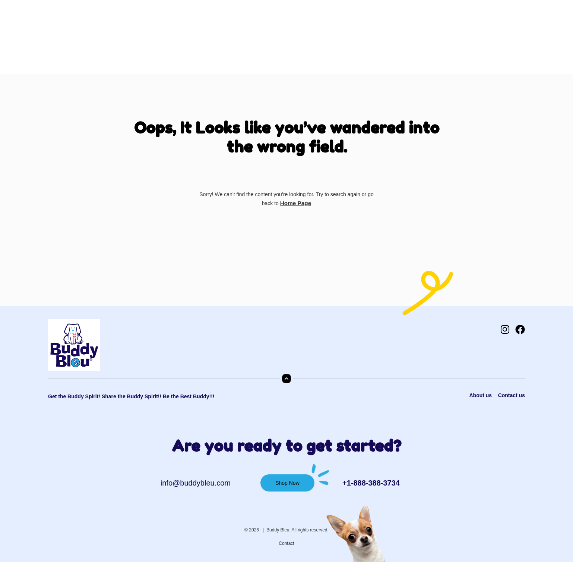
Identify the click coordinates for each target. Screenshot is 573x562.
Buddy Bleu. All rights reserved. (297, 529)
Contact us (511, 395)
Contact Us (309, 40)
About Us (180, 40)
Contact (286, 543)
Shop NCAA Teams (256, 40)
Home (147, 40)
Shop (211, 40)
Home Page (295, 203)
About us (479, 395)
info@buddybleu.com (196, 482)
